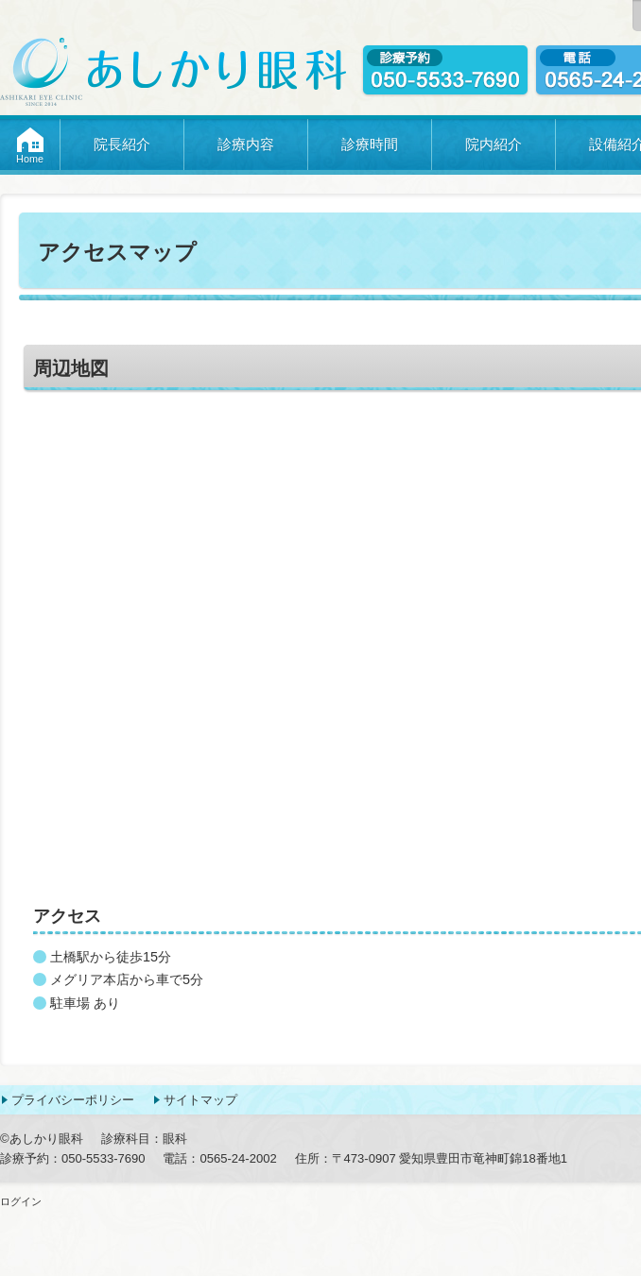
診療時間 (369, 144)
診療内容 (245, 144)
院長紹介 (122, 144)
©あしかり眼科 (41, 1138)
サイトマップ (200, 1100)
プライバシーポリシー (72, 1100)
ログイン (21, 1201)
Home (29, 158)
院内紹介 (493, 144)
